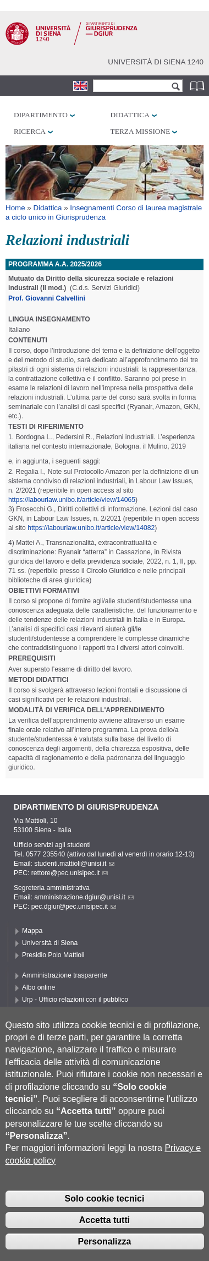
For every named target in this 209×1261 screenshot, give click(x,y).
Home (15, 208)
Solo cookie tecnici (105, 1215)
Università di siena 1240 (156, 62)
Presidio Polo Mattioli (53, 955)
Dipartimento (41, 115)
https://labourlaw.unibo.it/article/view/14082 (91, 528)
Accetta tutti (104, 1237)
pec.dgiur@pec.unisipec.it (73, 906)
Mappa (32, 931)
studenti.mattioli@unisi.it (74, 863)
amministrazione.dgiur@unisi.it (84, 897)
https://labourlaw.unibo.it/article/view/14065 (71, 500)
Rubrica (198, 85)
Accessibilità (40, 1012)
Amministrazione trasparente (64, 975)
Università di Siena (50, 943)
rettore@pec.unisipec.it (69, 873)
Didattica (130, 115)
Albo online (38, 987)
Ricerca (30, 131)
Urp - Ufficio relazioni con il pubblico (75, 999)
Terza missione (140, 131)
